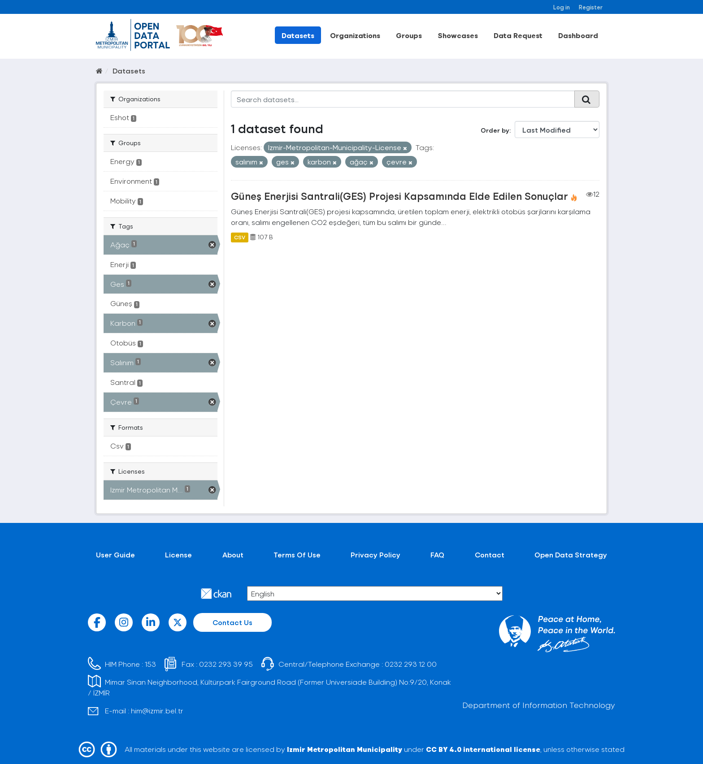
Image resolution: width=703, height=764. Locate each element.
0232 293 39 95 (226, 664)
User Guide (115, 554)
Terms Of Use (297, 554)
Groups (409, 35)
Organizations (355, 35)
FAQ (437, 554)
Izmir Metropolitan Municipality (344, 749)
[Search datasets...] (403, 99)
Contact (489, 554)
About (232, 554)
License (178, 554)
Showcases (458, 35)
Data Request (518, 35)
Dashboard (578, 35)
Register (591, 7)
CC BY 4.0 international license (483, 749)
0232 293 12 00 (411, 664)
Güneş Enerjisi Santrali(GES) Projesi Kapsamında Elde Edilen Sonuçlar (399, 196)
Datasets (298, 35)
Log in (561, 7)
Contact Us (232, 622)
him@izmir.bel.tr (157, 710)
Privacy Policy (375, 554)
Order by (495, 130)
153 (150, 664)
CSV (239, 237)
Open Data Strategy (570, 554)
